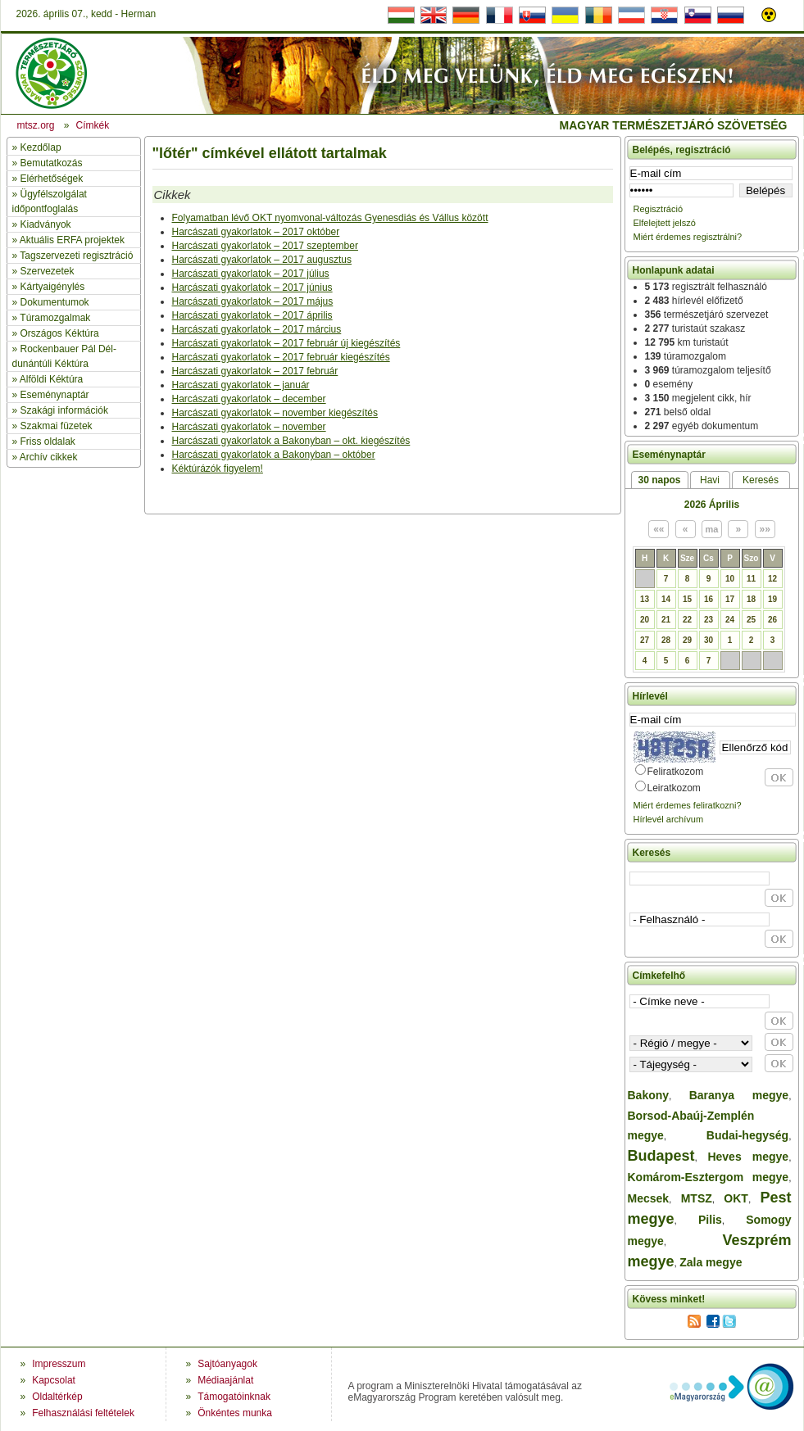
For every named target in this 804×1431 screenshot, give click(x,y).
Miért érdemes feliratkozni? (688, 805)
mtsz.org (36, 125)
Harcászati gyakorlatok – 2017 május (253, 301)
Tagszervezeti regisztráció (76, 255)
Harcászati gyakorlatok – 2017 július (250, 273)
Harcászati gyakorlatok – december (249, 399)
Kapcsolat (53, 1380)
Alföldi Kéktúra (51, 379)
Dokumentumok (54, 302)
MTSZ (696, 1198)
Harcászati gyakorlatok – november (249, 426)
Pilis (710, 1219)
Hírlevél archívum (669, 819)
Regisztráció (659, 209)
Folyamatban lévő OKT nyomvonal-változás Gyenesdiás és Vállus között (330, 218)
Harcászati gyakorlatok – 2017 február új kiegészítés (286, 343)
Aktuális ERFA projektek (72, 240)
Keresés (761, 480)
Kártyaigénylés (52, 286)
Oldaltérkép (57, 1396)
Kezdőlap (40, 147)
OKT (736, 1198)
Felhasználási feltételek (83, 1413)
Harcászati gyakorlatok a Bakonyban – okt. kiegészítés (291, 440)
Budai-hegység (747, 1135)
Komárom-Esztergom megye (708, 1177)
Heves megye (747, 1156)
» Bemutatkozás (47, 163)
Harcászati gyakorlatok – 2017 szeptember (265, 245)
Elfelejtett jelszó (665, 223)
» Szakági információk (60, 410)
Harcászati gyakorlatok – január (241, 385)
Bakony (649, 1095)
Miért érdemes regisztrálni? (688, 237)
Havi (710, 480)
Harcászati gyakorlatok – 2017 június (252, 287)
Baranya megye (738, 1095)
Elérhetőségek (52, 178)
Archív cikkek (49, 457)
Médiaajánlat (225, 1380)
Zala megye (710, 1262)
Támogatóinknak (234, 1396)
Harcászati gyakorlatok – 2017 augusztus (262, 259)
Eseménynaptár (54, 395)
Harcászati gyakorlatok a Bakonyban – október (273, 454)
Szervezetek (47, 271)
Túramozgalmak (55, 318)
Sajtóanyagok (227, 1364)
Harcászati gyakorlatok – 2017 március (257, 329)
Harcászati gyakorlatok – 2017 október (256, 232)
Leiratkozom (674, 788)
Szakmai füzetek (56, 426)
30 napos (659, 480)
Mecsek (649, 1198)
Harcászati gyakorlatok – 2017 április (252, 315)
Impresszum (58, 1364)
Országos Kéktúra (59, 333)
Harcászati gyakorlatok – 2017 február (255, 371)
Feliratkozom (675, 771)
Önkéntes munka (235, 1413)
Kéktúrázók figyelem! (217, 468)
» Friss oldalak (43, 441)
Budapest (661, 1156)
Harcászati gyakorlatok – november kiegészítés (275, 413)
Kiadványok (45, 224)
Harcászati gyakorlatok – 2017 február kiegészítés (281, 357)
